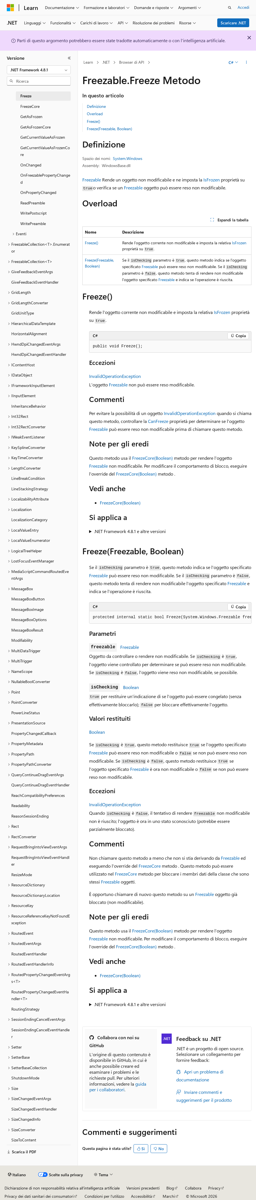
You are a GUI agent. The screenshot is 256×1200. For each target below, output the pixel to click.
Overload (95, 113)
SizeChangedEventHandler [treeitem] (34, 1109)
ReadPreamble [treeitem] (32, 203)
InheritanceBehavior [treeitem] (28, 406)
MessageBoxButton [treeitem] (28, 599)
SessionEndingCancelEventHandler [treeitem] (40, 1033)
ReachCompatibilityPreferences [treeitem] (38, 795)
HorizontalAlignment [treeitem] (29, 333)
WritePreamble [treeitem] (33, 223)
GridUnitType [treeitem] (22, 313)
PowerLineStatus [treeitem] (25, 712)
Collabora (193, 1188)
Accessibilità (141, 1196)
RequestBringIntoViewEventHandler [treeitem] (40, 861)
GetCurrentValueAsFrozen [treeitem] (42, 137)
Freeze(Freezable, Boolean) (109, 128)
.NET (106, 62)
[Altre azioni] (246, 62)
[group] (170, 617)
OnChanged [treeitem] (30, 165)
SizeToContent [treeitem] (23, 1140)
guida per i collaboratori (117, 1087)
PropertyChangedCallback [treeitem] (33, 733)
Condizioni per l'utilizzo (104, 1196)
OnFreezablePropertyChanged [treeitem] (45, 178)
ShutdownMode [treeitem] (25, 1078)
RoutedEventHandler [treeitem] (29, 954)
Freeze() (93, 121)
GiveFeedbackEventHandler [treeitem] (35, 282)
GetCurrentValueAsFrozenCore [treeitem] (45, 151)
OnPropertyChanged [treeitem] (38, 192)
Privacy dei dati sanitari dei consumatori (39, 1196)
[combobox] (39, 69)
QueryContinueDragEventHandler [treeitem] (40, 785)
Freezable (91, 180)
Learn (88, 62)
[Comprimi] (69, 58)
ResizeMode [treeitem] (21, 874)
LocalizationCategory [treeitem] (29, 519)
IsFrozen (211, 180)
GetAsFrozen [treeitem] (31, 116)
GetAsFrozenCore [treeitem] (35, 127)
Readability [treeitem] (20, 805)
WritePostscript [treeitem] (33, 213)
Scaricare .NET (233, 22)
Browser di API (131, 62)
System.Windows (127, 158)
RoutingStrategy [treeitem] (25, 1009)
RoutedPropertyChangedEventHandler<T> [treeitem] (40, 995)
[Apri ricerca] (229, 8)
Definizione (96, 106)
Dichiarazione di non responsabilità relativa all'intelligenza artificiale (62, 1188)
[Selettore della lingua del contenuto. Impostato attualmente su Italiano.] (17, 1174)
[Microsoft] (10, 7)
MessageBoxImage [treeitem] (27, 609)
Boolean (131, 687)
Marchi (169, 1196)
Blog (170, 1188)
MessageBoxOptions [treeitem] (29, 619)
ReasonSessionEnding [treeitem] (30, 816)
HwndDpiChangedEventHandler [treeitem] (38, 354)
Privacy (214, 1188)
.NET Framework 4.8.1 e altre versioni (130, 531)
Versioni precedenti (143, 1188)
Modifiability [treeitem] (22, 640)
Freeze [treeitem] (25, 96)
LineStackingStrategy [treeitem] (29, 488)
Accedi (243, 7)
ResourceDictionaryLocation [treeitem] (35, 895)
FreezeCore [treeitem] (30, 106)
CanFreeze (158, 421)
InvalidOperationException (115, 376)
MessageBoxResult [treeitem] (27, 630)
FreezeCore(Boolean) (152, 458)
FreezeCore (150, 866)
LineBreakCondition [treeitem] (28, 478)
